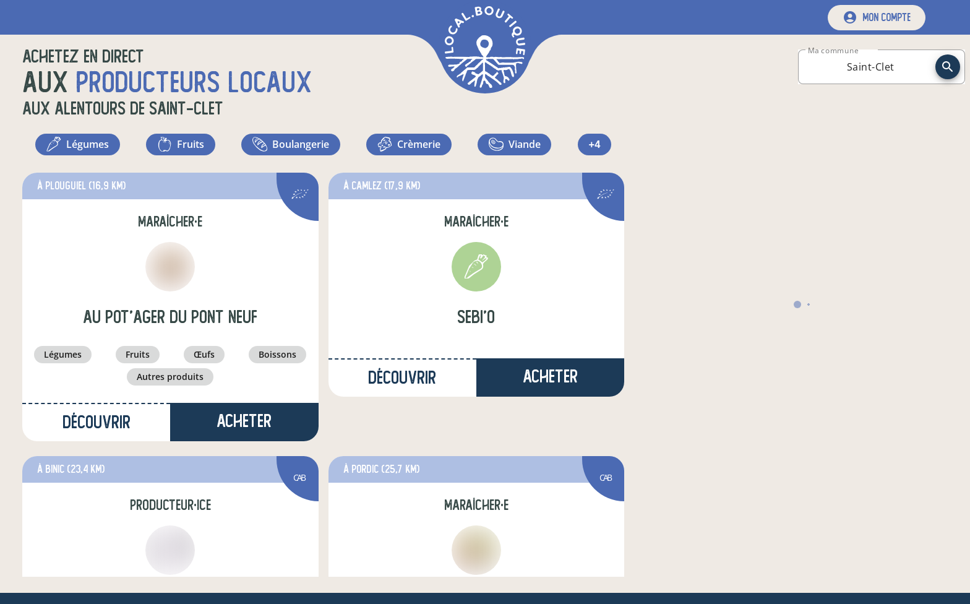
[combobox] (870, 66)
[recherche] (947, 66)
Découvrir (96, 428)
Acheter (244, 426)
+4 (596, 147)
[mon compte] (876, 17)
